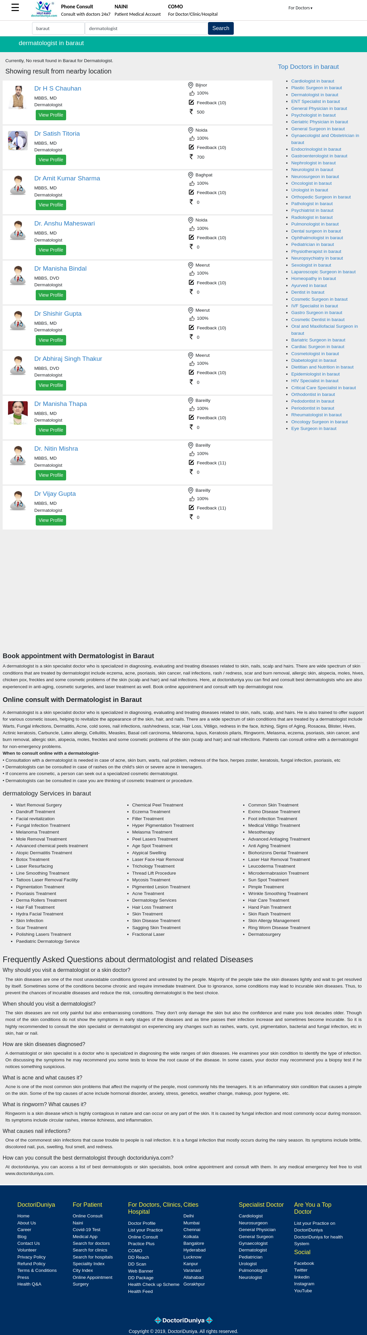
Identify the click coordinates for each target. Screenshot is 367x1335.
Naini (78, 1222)
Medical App (85, 1236)
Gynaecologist (253, 1243)
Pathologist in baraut (312, 203)
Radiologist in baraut (312, 217)
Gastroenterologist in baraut (319, 155)
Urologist (248, 1263)
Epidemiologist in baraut (315, 374)
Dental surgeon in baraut (316, 231)
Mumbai (191, 1222)
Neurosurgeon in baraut (315, 176)
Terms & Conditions (37, 1270)
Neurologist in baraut (312, 169)
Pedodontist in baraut (312, 401)
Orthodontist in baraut (313, 394)
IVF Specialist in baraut (314, 305)
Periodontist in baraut (312, 408)
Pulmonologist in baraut (315, 224)
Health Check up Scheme (154, 1284)
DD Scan (137, 1264)
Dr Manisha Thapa (60, 403)
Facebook (304, 1263)
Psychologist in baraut (313, 115)
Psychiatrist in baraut (312, 210)
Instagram (304, 1283)
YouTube (303, 1290)
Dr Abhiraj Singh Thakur (68, 358)
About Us (26, 1222)
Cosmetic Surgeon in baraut (319, 299)
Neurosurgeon (253, 1222)
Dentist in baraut (307, 292)
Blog (21, 1236)
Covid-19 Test (87, 1229)
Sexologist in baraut (311, 265)
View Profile (51, 115)
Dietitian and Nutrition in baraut (322, 366)
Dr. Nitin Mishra (56, 448)
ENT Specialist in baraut (315, 101)
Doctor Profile (142, 1223)
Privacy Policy (31, 1256)
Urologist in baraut (309, 189)
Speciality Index (89, 1263)
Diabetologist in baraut (313, 360)
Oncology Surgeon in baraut (319, 421)
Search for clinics (90, 1249)
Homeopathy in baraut (313, 278)
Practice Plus (141, 1243)
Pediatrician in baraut (312, 244)
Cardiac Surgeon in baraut (317, 346)
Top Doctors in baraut (308, 66)
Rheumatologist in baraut (316, 414)
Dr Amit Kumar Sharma (67, 178)
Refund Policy (31, 1263)
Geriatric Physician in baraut (319, 121)
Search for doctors (91, 1243)
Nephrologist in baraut (313, 162)
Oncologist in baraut (311, 183)
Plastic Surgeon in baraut (316, 87)
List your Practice (145, 1229)
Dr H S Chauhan (57, 88)
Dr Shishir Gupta (58, 313)
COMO (135, 1250)
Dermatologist (253, 1249)
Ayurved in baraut (309, 285)
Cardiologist (251, 1215)
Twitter (301, 1270)
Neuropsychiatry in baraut (317, 258)
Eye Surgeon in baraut (313, 428)
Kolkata (190, 1236)
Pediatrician (250, 1256)
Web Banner (140, 1271)
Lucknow (192, 1256)
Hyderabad (194, 1249)
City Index (83, 1270)
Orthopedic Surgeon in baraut (321, 196)
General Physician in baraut (319, 108)
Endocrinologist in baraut (316, 149)
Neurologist (250, 1277)
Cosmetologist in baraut (315, 353)
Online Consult (88, 1215)
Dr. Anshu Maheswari (64, 223)
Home (23, 1215)
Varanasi (192, 1270)
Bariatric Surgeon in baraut (318, 339)
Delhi (188, 1215)
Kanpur (190, 1263)
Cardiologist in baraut (312, 81)
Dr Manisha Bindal (60, 268)
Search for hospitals (93, 1256)
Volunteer (26, 1249)
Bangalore (193, 1243)
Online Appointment (93, 1277)
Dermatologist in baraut (314, 94)
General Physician (257, 1229)
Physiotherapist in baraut (316, 251)
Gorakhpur (194, 1284)
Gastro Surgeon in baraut (316, 312)
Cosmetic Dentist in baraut (317, 319)
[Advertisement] (183, 601)
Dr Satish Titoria (57, 133)
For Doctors (301, 8)
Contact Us (28, 1243)
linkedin (302, 1277)
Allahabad (193, 1277)
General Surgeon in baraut (318, 128)
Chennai (191, 1229)
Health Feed (140, 1291)
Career (24, 1229)
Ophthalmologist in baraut (317, 237)
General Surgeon (256, 1236)
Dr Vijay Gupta (55, 493)
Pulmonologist (253, 1270)
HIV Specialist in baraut (314, 380)
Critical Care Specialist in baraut (323, 387)
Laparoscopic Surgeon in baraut (323, 271)
